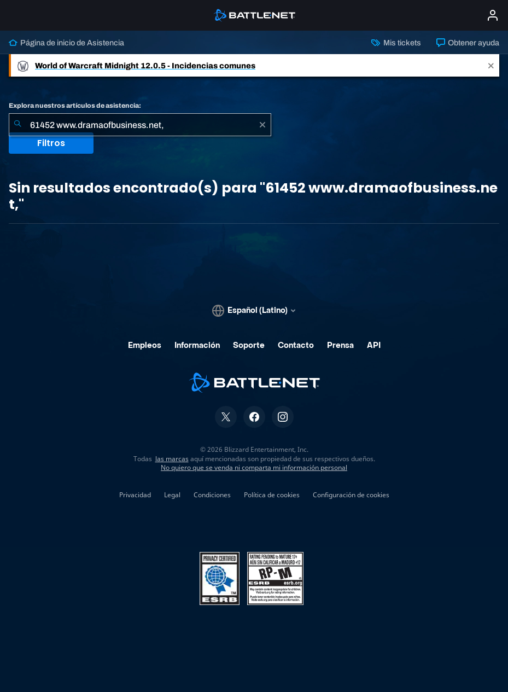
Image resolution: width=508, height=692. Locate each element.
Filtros (51, 143)
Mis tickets (396, 42)
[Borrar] (262, 124)
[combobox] (140, 124)
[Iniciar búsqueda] (17, 124)
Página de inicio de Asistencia (66, 42)
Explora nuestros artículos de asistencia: (75, 105)
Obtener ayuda (467, 42)
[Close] (491, 65)
